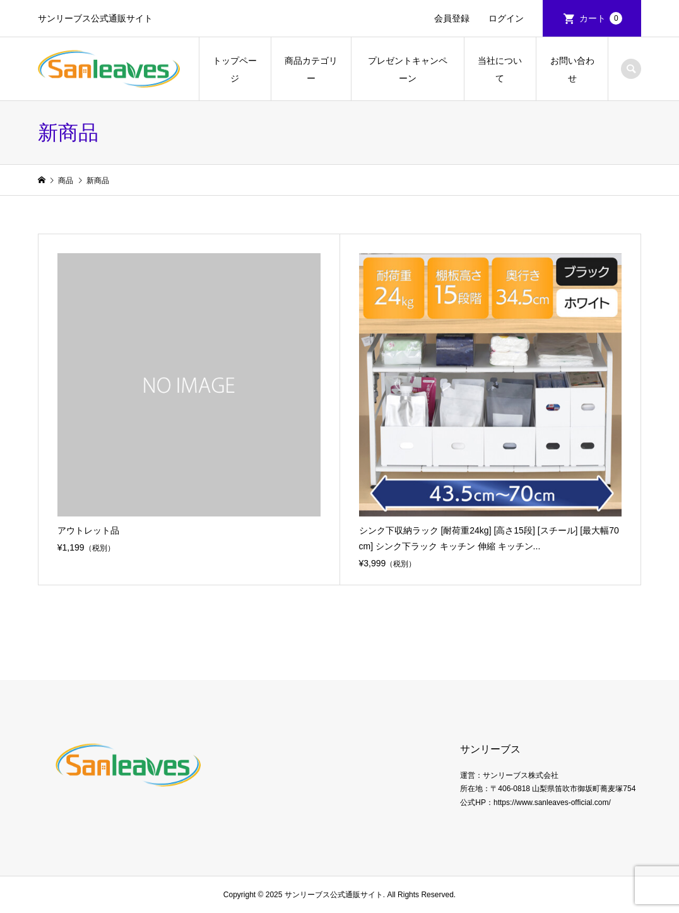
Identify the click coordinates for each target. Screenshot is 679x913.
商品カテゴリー (311, 69)
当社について (500, 69)
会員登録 (451, 18)
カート (600, 18)
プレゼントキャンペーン (407, 69)
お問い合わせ (572, 69)
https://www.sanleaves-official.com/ (552, 802)
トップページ (235, 69)
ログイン (506, 18)
